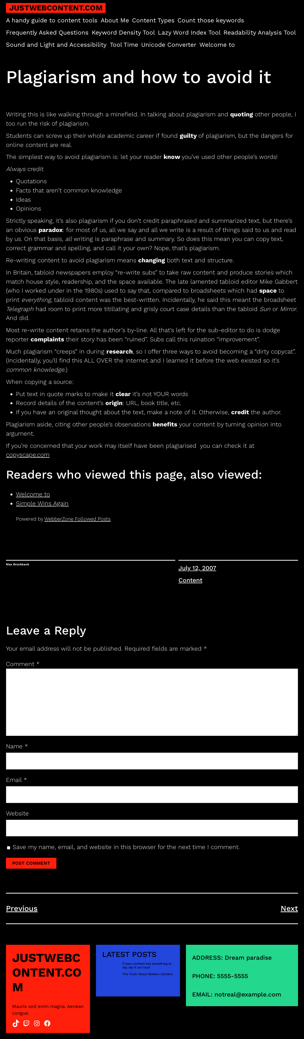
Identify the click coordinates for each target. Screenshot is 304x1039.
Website (17, 813)
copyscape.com (27, 454)
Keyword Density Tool (123, 32)
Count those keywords (210, 20)
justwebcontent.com (56, 7)
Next (289, 908)
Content (190, 580)
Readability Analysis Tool (259, 32)
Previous (22, 908)
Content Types (153, 20)
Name (17, 746)
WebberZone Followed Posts (77, 519)
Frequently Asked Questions (47, 32)
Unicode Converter (168, 44)
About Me (115, 20)
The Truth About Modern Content (147, 974)
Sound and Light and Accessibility (56, 44)
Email (16, 779)
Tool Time (124, 44)
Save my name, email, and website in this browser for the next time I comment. (126, 847)
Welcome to (217, 44)
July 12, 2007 (197, 568)
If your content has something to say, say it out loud (147, 965)
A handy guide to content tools (51, 20)
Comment (23, 664)
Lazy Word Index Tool (189, 32)
